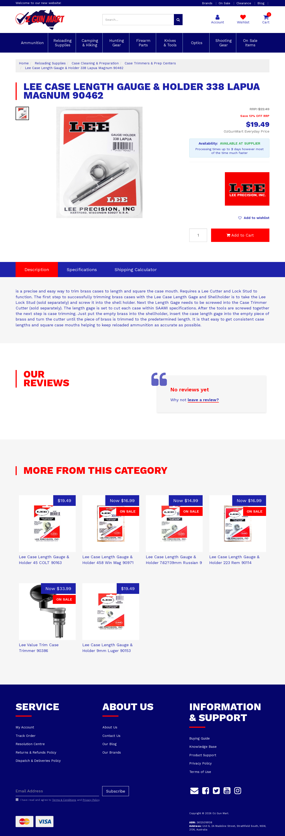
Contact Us (111, 736)
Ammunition (32, 43)
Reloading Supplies (62, 42)
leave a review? (203, 399)
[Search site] (178, 19)
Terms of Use (200, 772)
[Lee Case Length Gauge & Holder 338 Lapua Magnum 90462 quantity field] (198, 235)
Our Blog (109, 744)
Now (122, 500)
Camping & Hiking (89, 42)
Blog (261, 3)
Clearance (244, 3)
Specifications (82, 269)
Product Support (202, 755)
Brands (208, 3)
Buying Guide (199, 738)
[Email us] (194, 790)
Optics (196, 43)
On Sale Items (249, 42)
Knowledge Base (203, 747)
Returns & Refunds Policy (36, 752)
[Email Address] (57, 791)
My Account (25, 727)
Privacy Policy (200, 763)
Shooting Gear (223, 42)
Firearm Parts (143, 42)
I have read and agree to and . (58, 799)
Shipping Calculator (136, 269)
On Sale (225, 3)
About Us (109, 727)
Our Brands (111, 752)
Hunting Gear (116, 42)
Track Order (26, 736)
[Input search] (138, 19)
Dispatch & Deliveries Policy (38, 761)
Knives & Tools (169, 42)
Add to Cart (240, 235)
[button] (253, 218)
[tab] (37, 269)
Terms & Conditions (64, 800)
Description (36, 269)
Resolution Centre (30, 744)
